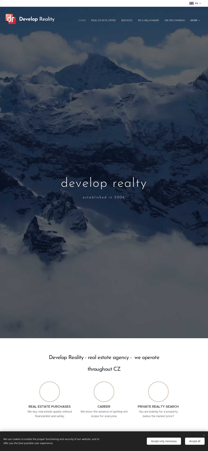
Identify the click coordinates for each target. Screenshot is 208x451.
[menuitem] (84, 20)
